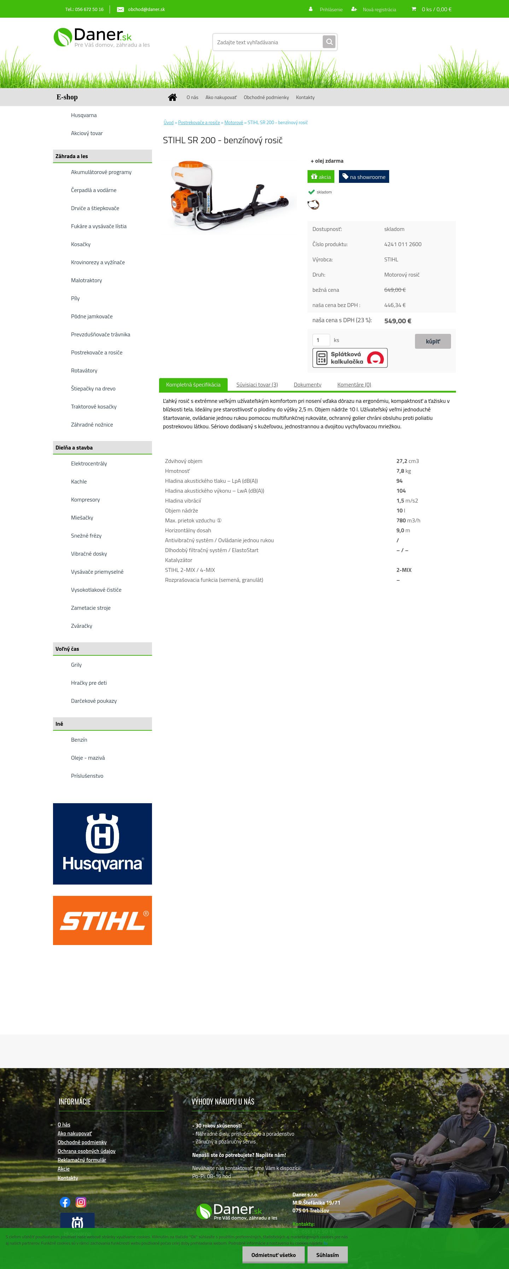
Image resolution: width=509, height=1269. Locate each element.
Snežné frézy (86, 535)
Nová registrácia (379, 9)
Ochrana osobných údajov (87, 1151)
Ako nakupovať (220, 97)
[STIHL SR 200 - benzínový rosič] (228, 159)
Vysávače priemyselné (97, 571)
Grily (76, 664)
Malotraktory (86, 280)
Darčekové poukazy (94, 700)
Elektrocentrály (89, 463)
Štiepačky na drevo (93, 388)
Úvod (169, 122)
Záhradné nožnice (92, 424)
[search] (329, 42)
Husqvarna (84, 115)
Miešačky (82, 517)
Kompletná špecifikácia (193, 384)
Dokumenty (307, 384)
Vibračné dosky (89, 553)
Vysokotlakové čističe (96, 589)
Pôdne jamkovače (92, 316)
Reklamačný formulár (82, 1160)
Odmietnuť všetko (273, 1255)
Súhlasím (327, 1255)
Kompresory (85, 499)
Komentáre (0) (354, 384)
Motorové (233, 122)
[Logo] (101, 42)
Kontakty (305, 97)
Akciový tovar (87, 133)
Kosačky (80, 244)
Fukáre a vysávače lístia (99, 226)
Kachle (79, 481)
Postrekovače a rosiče (96, 352)
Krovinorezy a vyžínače (98, 262)
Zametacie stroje (91, 607)
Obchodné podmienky (266, 97)
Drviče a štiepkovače (95, 208)
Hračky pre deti (89, 682)
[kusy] (321, 340)
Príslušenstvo (87, 775)
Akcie (64, 1169)
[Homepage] (175, 97)
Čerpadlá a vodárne (94, 190)
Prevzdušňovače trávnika (100, 334)
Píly (75, 298)
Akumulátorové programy (101, 172)
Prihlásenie (331, 9)
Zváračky (81, 625)
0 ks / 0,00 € (437, 9)
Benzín (79, 739)
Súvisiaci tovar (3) (257, 384)
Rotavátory (84, 370)
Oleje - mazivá (88, 757)
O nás (192, 97)
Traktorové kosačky (94, 406)
